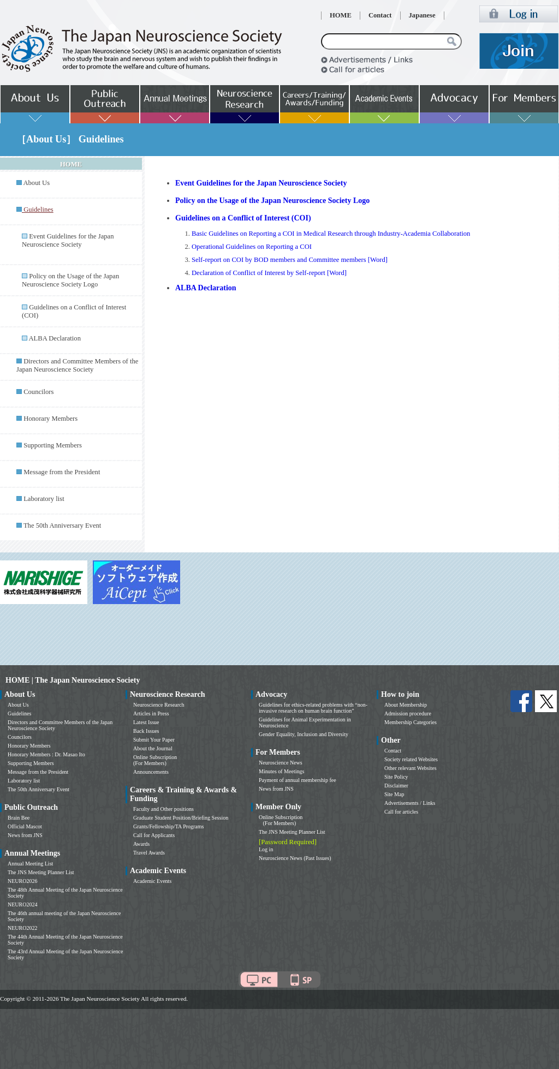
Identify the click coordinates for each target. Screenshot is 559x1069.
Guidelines (19, 713)
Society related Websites (411, 759)
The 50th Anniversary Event (62, 525)
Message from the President (61, 472)
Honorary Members (50, 418)
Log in (266, 849)
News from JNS (25, 835)
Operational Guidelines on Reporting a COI (252, 246)
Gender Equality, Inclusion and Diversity (303, 734)
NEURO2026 (22, 881)
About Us (36, 183)
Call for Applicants (154, 835)
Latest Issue (146, 722)
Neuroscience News (280, 763)
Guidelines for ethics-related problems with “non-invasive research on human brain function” (313, 708)
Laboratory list (43, 499)
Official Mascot (25, 826)
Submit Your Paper (154, 740)
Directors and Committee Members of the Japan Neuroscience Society (77, 365)
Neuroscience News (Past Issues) (295, 858)
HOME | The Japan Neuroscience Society (72, 680)
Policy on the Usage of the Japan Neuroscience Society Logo (70, 280)
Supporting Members (52, 445)
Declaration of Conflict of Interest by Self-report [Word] (269, 273)
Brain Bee (18, 818)
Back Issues (146, 731)
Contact (380, 15)
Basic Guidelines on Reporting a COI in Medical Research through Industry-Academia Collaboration (331, 233)
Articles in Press (151, 713)
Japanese (422, 15)
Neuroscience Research (159, 705)
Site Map (394, 794)
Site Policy (396, 777)
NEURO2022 (22, 928)
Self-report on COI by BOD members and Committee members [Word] (290, 260)
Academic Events (152, 881)
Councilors (38, 392)
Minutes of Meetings (281, 771)
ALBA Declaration (54, 338)
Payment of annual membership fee (297, 780)
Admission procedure (407, 713)
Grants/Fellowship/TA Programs (168, 826)
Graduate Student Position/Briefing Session (180, 818)
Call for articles (401, 812)
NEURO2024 (22, 904)
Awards (141, 844)
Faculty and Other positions (163, 809)
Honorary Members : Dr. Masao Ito (46, 754)
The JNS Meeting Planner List (41, 872)
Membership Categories (410, 722)
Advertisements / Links (409, 803)
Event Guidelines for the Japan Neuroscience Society (68, 240)
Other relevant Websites (410, 768)
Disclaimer (396, 786)
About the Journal (153, 748)
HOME (341, 15)
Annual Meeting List (30, 864)
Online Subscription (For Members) (155, 760)
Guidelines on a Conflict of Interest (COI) (243, 218)
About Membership (405, 705)
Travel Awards (149, 853)
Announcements (151, 772)
